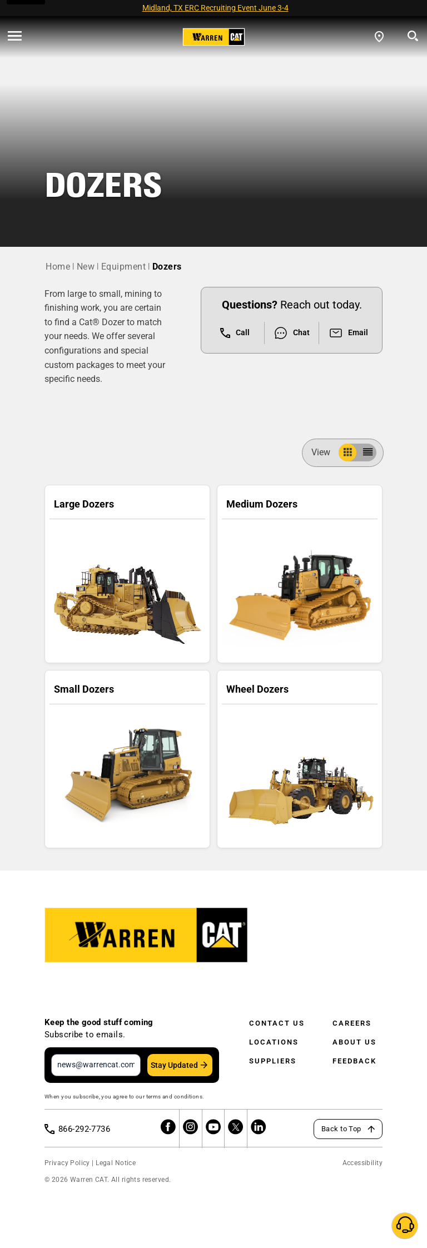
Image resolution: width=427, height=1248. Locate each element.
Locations (274, 1042)
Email (348, 333)
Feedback (354, 1061)
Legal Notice (116, 1163)
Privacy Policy (67, 1163)
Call (235, 333)
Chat (292, 333)
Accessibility (362, 1163)
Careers (351, 1023)
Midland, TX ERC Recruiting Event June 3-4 (215, 7)
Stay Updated (174, 1065)
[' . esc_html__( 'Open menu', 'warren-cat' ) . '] (14, 36)
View (325, 452)
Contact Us (277, 1023)
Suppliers (272, 1061)
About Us (354, 1042)
